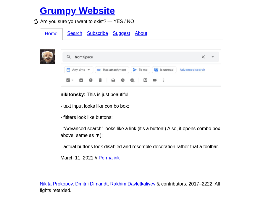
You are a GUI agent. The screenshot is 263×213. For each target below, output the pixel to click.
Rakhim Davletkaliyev (132, 183)
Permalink (109, 157)
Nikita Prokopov (56, 183)
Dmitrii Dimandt (91, 183)
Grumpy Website (77, 10)
